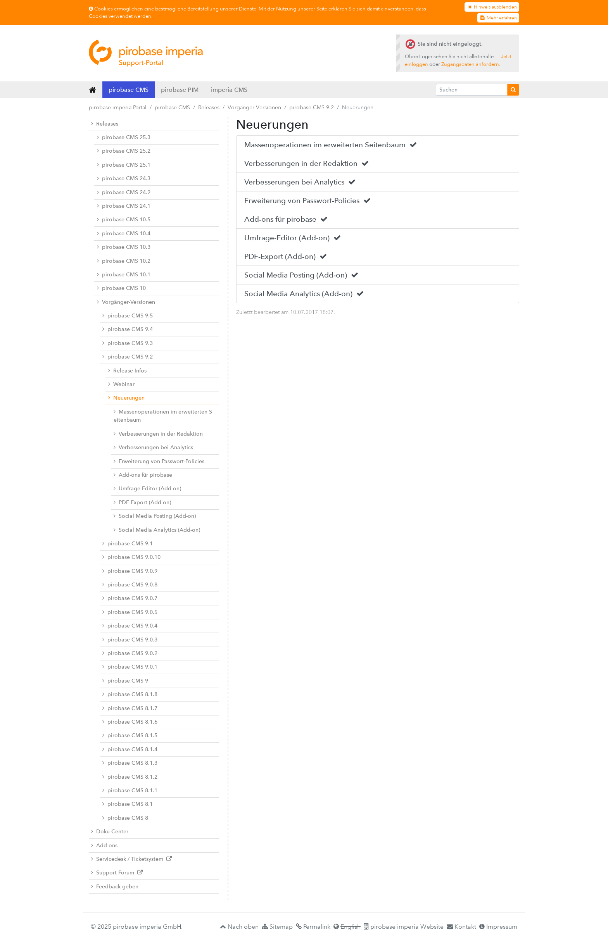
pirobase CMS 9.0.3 (129, 639)
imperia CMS (229, 89)
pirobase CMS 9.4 (127, 329)
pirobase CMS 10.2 (123, 261)
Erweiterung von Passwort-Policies (159, 461)
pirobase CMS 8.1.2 (129, 777)
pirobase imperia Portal (118, 107)
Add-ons (104, 845)
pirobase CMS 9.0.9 (129, 571)
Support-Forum (117, 872)
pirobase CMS (129, 89)
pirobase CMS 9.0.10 (131, 557)
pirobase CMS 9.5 (127, 315)
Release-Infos (127, 370)
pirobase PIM (180, 89)
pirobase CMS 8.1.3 (129, 763)
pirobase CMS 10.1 (123, 274)
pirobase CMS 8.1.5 (129, 735)
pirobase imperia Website (404, 926)
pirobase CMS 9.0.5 (129, 612)
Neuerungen (126, 398)
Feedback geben (114, 886)
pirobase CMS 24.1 (123, 206)
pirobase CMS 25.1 (123, 165)
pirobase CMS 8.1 (127, 804)
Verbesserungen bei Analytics (153, 447)
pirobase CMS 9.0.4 (129, 625)
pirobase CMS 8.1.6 (129, 722)
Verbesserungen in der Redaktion (158, 434)
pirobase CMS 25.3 (123, 137)
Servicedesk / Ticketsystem (131, 859)
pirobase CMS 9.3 (127, 343)
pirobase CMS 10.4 (123, 233)
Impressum (498, 926)
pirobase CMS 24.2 (123, 192)
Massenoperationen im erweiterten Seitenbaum (163, 416)
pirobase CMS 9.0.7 (129, 598)
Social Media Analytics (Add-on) (157, 530)
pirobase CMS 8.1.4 (129, 749)
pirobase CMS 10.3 (123, 247)
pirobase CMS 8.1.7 (129, 708)
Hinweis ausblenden (492, 7)
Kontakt (461, 926)
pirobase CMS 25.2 (123, 151)
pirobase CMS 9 (125, 681)
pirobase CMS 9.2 (311, 107)
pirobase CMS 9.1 (127, 543)
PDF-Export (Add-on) (142, 502)
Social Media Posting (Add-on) (155, 516)
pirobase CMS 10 (121, 288)
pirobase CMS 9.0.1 (129, 667)
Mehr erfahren (498, 18)
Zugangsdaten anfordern (470, 64)
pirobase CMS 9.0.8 (129, 584)
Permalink (313, 926)
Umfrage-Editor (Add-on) (147, 488)
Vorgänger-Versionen (254, 107)
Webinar (121, 384)
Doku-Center (109, 831)
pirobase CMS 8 (125, 818)
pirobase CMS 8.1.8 (129, 694)
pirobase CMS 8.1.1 (129, 790)
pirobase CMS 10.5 (123, 219)
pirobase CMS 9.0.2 (129, 653)
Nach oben (239, 926)
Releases (208, 107)
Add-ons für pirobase (143, 475)
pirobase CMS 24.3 (123, 178)
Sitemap (277, 926)
